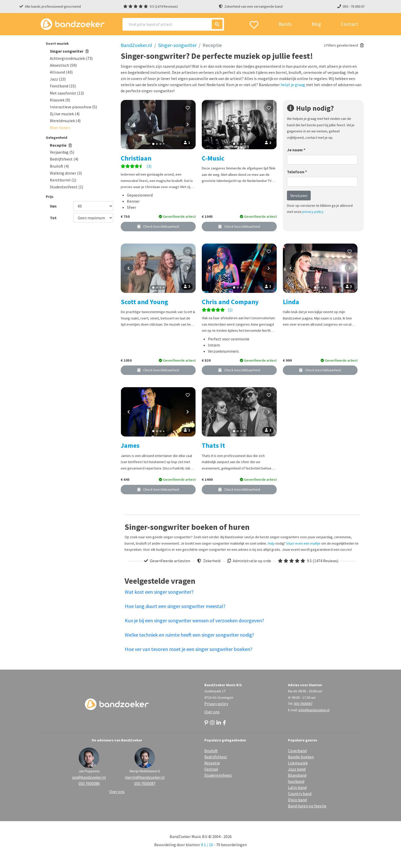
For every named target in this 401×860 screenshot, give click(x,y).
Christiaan (136, 158)
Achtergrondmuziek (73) (71, 58)
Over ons (212, 711)
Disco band (297, 799)
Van (53, 206)
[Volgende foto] (188, 124)
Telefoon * (297, 171)
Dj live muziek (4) (65, 113)
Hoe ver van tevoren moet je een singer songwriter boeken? (188, 649)
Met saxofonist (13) (67, 93)
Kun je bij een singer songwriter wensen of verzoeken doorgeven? (194, 620)
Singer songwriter (69, 51)
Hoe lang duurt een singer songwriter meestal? (175, 606)
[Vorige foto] (128, 124)
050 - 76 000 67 (354, 6)
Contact (349, 24)
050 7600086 (89, 783)
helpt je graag (293, 84)
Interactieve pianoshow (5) (73, 106)
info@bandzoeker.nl (313, 710)
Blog (316, 24)
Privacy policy (216, 703)
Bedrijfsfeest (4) (64, 159)
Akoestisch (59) (63, 65)
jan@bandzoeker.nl (89, 777)
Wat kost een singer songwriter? (159, 592)
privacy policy (313, 211)
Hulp (271, 543)
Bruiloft (211, 750)
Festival (211, 769)
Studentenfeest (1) (66, 186)
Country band (299, 793)
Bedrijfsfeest (215, 756)
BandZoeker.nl (136, 45)
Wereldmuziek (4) (65, 120)
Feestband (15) (63, 85)
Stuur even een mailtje (303, 543)
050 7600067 (303, 703)
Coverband (297, 750)
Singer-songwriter (177, 45)
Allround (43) (61, 72)
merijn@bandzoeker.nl (145, 777)
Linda (291, 302)
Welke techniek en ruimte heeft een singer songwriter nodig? (189, 635)
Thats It (213, 445)
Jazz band (297, 769)
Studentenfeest (218, 775)
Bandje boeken (301, 756)
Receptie (61, 145)
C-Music (213, 158)
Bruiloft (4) (59, 166)
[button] (60, 127)
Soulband (296, 781)
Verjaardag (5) (62, 152)
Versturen (298, 195)
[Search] (173, 24)
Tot (53, 217)
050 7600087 (144, 783)
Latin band (297, 787)
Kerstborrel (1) (63, 179)
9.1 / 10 (207, 844)
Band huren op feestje (307, 805)
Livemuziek (298, 762)
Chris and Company (230, 302)
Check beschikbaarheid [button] (158, 226)
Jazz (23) (58, 79)
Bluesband (297, 775)
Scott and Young (144, 302)
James (130, 445)
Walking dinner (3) (66, 173)
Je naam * (296, 149)
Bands (285, 24)
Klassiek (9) (60, 99)
